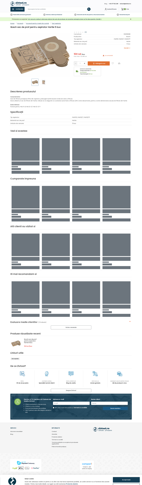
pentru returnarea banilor (97, 14)
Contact (54, 431)
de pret (127, 14)
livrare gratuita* (26, 14)
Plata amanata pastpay (59, 446)
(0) (86, 32)
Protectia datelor (57, 437)
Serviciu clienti (50, 14)
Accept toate (126, 471)
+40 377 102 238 (113, 4)
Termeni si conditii (57, 440)
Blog (105, 4)
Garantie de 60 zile (83, 14)
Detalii (27, 480)
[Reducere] (75, 63)
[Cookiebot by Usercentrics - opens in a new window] (12, 481)
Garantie (122, 14)
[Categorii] (17, 9)
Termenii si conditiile (80, 408)
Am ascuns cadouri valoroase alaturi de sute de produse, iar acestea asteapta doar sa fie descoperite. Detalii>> (65, 19)
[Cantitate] (80, 63)
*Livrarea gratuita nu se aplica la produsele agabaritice (65, 443)
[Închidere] (131, 19)
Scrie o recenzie (71, 327)
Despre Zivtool (71, 390)
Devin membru (115, 408)
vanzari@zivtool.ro (125, 4)
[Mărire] (84, 63)
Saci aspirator (15, 358)
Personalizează (126, 477)
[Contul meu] (110, 9)
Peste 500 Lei (17, 14)
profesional (58, 14)
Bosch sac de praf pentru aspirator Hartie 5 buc (30, 340)
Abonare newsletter (16, 431)
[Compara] (119, 63)
